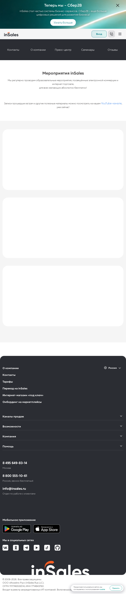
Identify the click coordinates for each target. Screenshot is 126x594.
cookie (102, 589)
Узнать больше (63, 22)
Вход (99, 33)
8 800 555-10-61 (15, 476)
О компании (11, 368)
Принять (115, 588)
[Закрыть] (118, 6)
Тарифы (8, 381)
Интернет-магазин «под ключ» (23, 395)
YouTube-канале (111, 103)
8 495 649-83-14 (15, 463)
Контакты (9, 374)
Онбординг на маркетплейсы (22, 401)
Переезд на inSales (15, 388)
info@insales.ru (14, 488)
